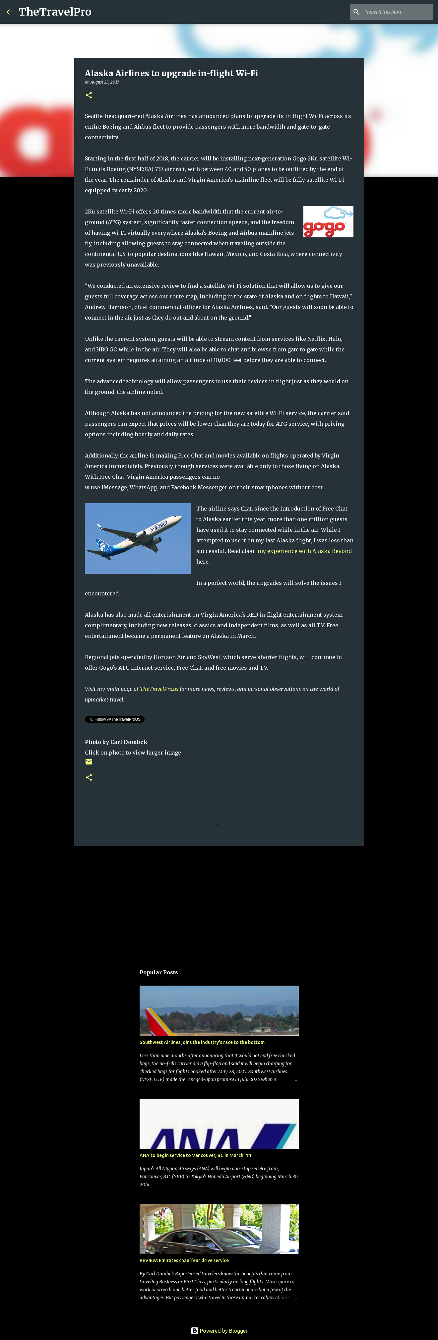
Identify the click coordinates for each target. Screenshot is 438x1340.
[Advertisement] (219, 902)
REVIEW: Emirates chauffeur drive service (184, 1260)
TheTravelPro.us (159, 689)
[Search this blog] (398, 12)
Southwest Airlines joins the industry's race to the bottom (202, 1042)
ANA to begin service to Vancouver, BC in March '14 (195, 1155)
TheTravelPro (55, 12)
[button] (89, 95)
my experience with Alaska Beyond (305, 551)
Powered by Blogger (219, 1331)
